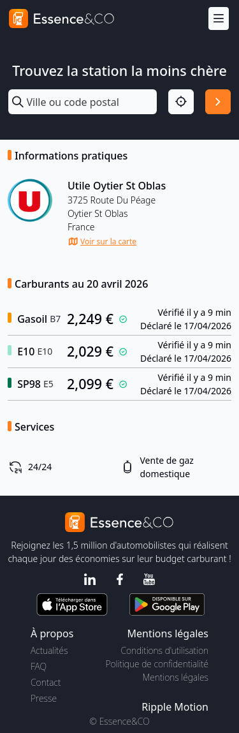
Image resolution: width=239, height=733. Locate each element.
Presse (44, 698)
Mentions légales (175, 677)
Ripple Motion (174, 707)
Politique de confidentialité (157, 664)
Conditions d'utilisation (164, 650)
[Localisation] (181, 102)
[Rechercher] (218, 102)
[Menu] (218, 19)
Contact (46, 682)
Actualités (49, 650)
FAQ (39, 666)
